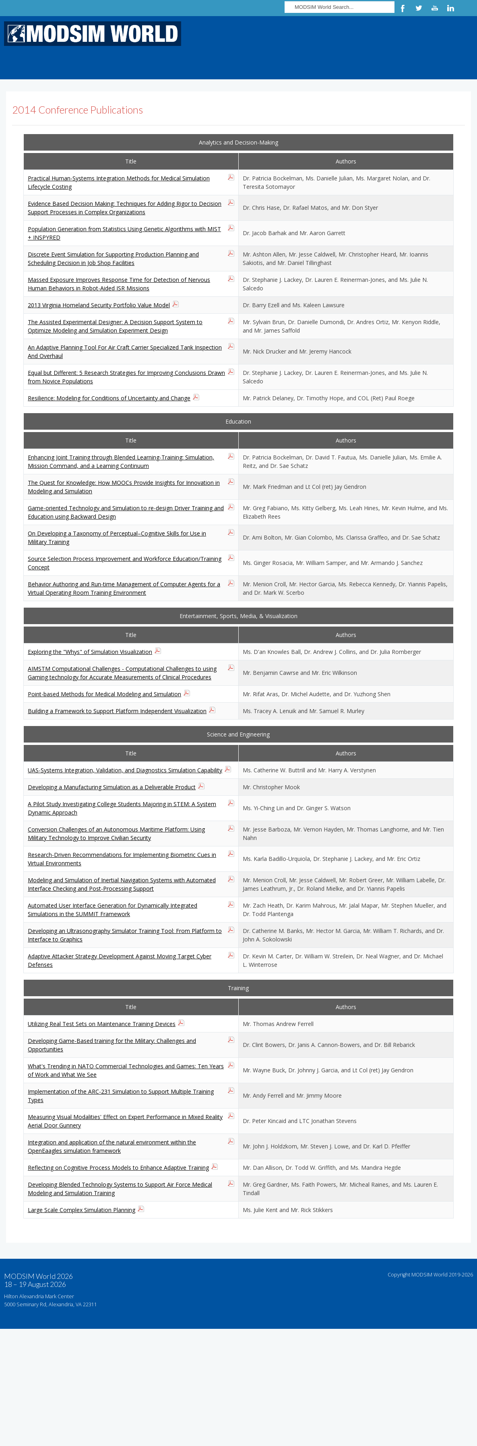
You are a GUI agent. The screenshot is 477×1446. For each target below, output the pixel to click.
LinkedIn (451, 8)
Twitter (419, 8)
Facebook (402, 8)
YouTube (435, 8)
